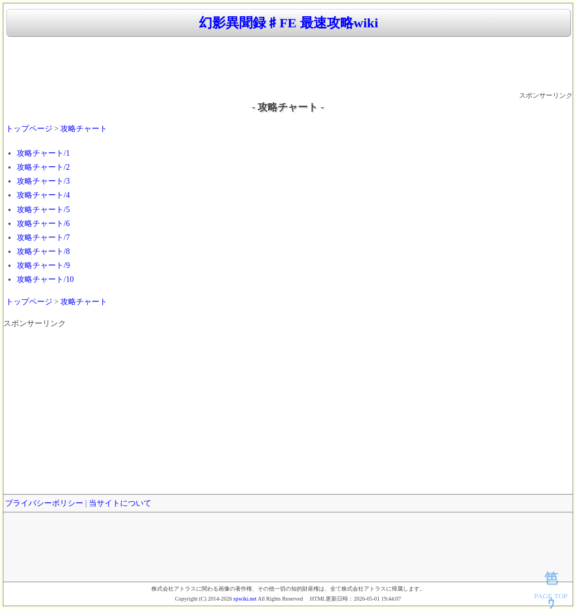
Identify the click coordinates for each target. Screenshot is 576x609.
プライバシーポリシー (44, 503)
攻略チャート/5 (43, 209)
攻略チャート (83, 128)
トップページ (29, 128)
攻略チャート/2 (43, 167)
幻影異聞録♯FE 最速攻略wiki (288, 23)
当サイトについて (120, 503)
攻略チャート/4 (43, 195)
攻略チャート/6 (43, 223)
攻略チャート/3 (43, 181)
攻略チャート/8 (43, 251)
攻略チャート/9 (43, 265)
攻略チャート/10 (45, 279)
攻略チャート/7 (43, 237)
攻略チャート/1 (43, 153)
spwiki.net (245, 599)
